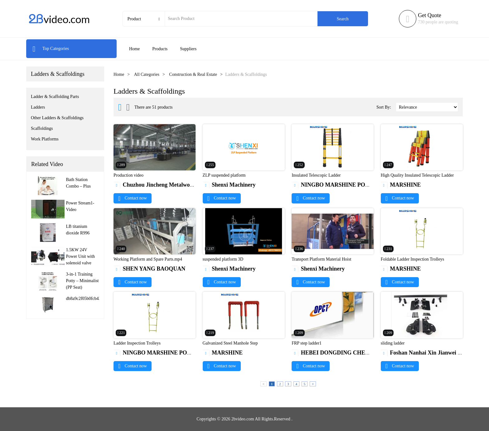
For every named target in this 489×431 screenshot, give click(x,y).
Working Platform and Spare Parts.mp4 (148, 259)
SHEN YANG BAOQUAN (149, 269)
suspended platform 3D (223, 259)
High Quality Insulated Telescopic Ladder (417, 175)
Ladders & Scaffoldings (58, 74)
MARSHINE (401, 185)
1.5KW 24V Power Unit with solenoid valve (80, 256)
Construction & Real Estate (193, 74)
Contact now (132, 198)
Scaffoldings (42, 128)
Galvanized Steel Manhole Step (230, 343)
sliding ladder (393, 343)
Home (134, 49)
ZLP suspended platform (224, 175)
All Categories (146, 74)
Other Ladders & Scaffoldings (57, 117)
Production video (128, 175)
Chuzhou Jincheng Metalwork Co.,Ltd (164, 185)
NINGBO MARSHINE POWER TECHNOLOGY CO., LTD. (369, 185)
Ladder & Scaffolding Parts (55, 96)
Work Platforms (45, 139)
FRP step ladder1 (307, 343)
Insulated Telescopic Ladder (316, 175)
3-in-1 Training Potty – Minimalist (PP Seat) (82, 281)
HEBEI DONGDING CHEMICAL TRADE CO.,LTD (360, 353)
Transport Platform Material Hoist (321, 259)
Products (159, 49)
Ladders (38, 107)
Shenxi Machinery (229, 185)
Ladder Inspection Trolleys (137, 343)
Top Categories (50, 48)
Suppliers (188, 49)
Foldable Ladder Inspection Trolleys (412, 259)
